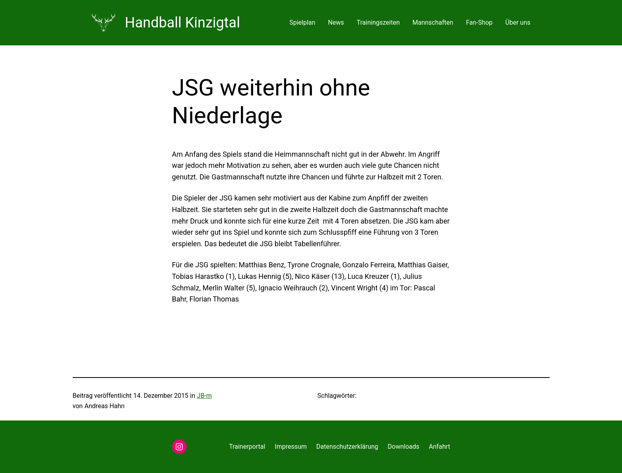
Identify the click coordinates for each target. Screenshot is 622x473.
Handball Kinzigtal (182, 22)
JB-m (204, 395)
